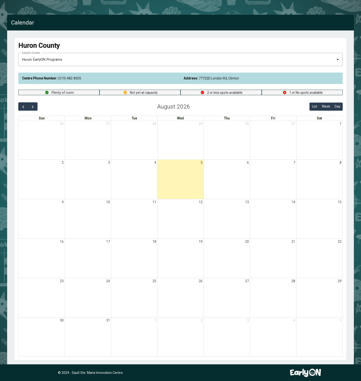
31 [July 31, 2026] (293, 124)
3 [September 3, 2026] (248, 321)
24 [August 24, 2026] (108, 281)
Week (326, 106)
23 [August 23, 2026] (62, 281)
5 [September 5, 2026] (341, 321)
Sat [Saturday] (319, 118)
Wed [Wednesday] (180, 118)
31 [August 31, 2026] (108, 321)
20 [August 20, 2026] (247, 242)
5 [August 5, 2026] (202, 163)
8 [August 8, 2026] (341, 163)
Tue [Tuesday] (134, 118)
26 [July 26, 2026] (62, 124)
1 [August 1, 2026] (341, 124)
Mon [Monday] (88, 118)
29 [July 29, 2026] (201, 124)
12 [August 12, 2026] (201, 202)
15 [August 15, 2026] (340, 202)
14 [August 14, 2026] (293, 202)
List (314, 106)
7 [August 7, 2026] (294, 163)
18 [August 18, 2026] (154, 242)
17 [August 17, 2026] (108, 242)
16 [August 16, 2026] (62, 242)
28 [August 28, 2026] (293, 281)
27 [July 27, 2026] (108, 124)
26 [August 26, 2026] (201, 281)
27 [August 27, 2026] (247, 281)
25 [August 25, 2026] (154, 281)
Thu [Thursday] (227, 118)
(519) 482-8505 (51, 78)
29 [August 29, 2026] (340, 281)
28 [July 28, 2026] (154, 124)
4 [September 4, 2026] (294, 321)
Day (337, 106)
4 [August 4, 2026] (155, 163)
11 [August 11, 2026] (154, 202)
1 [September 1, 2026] (155, 321)
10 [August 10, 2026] (108, 202)
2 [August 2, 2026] (63, 163)
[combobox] (180, 59)
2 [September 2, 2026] (202, 321)
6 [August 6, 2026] (248, 163)
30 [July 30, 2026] (247, 124)
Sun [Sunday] (42, 118)
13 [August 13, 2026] (247, 202)
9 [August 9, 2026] (63, 202)
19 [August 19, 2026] (201, 242)
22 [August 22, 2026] (340, 242)
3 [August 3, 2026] (109, 163)
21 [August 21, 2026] (293, 242)
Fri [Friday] (273, 118)
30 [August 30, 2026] (62, 321)
